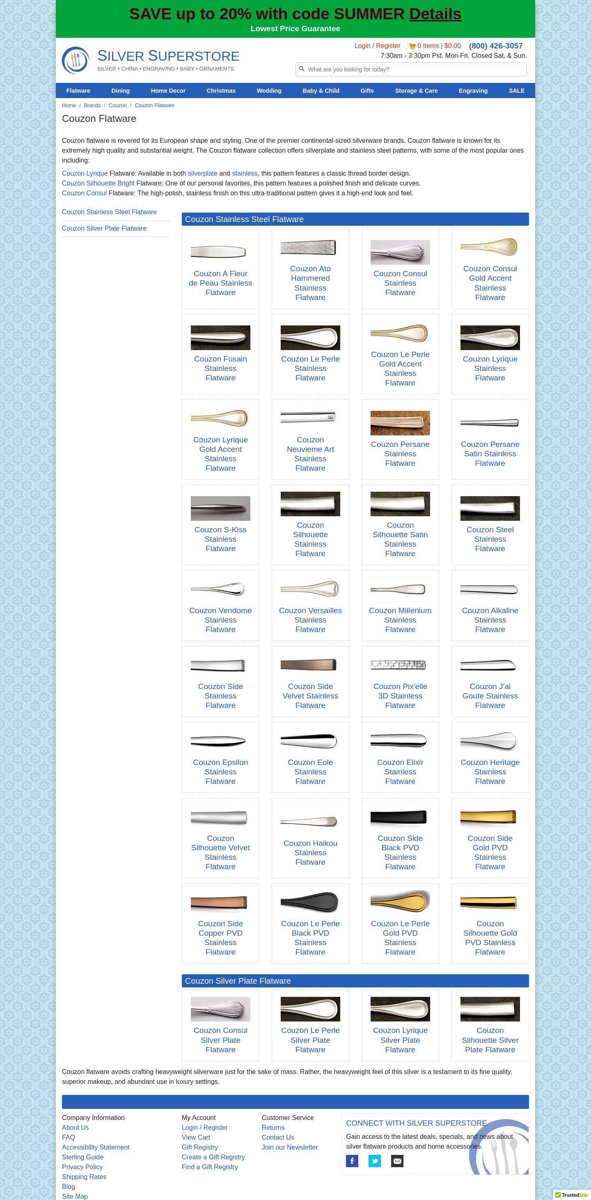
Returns (273, 1127)
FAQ (68, 1137)
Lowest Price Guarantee (296, 28)
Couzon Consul (84, 193)
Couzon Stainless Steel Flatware (109, 211)
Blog (68, 1186)
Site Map (75, 1196)
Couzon (118, 105)
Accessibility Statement (96, 1147)
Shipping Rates (84, 1176)
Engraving (473, 90)
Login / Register (378, 45)
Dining (121, 90)
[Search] (411, 69)
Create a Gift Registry (213, 1157)
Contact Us (278, 1137)
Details (435, 14)
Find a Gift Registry (210, 1166)
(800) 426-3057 (496, 45)
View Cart (196, 1137)
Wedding (269, 90)
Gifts (367, 90)
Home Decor (168, 90)
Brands (92, 105)
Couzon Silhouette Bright (98, 183)
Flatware (78, 90)
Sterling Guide (82, 1157)
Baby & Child (321, 90)
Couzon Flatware (154, 105)
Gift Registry (200, 1147)
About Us (75, 1127)
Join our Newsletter (290, 1147)
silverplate (203, 173)
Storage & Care (416, 90)
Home (69, 105)
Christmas (221, 90)
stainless (244, 173)
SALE (517, 90)
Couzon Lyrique (85, 173)
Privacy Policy (82, 1166)
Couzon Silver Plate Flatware (104, 228)
